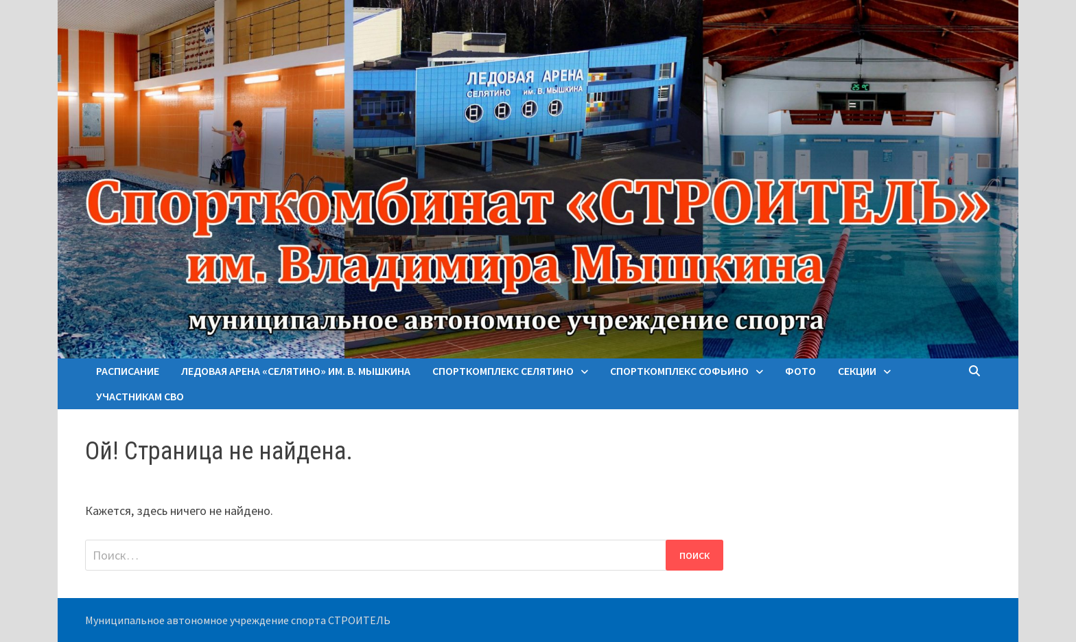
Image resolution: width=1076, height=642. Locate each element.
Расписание (127, 371)
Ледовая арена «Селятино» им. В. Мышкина (295, 371)
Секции (857, 371)
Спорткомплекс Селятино (503, 371)
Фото (800, 371)
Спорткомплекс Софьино (679, 371)
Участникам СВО (140, 396)
